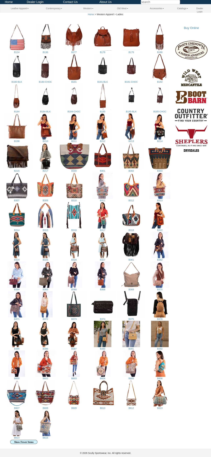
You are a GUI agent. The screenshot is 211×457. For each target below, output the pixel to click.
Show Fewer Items (24, 442)
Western (88, 8)
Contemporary (54, 8)
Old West (122, 8)
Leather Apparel (20, 8)
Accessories (157, 8)
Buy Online (191, 28)
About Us (105, 2)
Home (9, 2)
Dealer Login (35, 2)
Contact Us (70, 2)
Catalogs (182, 8)
